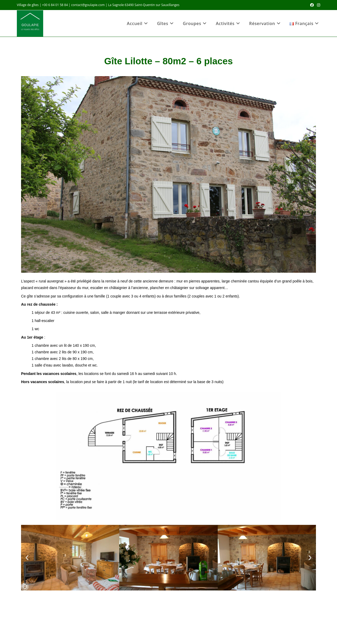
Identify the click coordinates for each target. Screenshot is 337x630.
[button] (27, 557)
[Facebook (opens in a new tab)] (312, 5)
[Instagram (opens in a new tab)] (317, 5)
